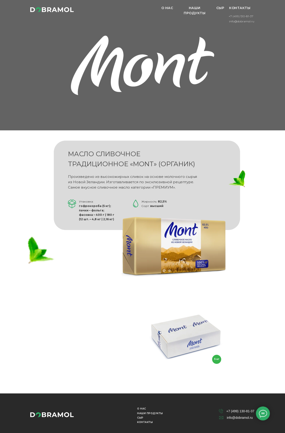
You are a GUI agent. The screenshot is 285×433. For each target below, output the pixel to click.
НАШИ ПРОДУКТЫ (194, 10)
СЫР (220, 8)
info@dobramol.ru (241, 21)
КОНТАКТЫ (239, 8)
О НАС (167, 8)
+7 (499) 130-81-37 (241, 16)
